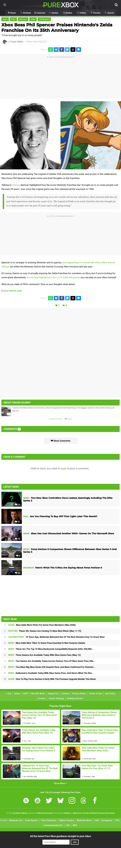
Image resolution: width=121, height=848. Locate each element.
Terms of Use (95, 693)
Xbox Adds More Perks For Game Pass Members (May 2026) (42, 625)
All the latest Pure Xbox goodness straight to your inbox (60, 836)
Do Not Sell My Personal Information (99, 813)
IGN (96, 820)
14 (17, 504)
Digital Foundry (66, 820)
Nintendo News (84, 820)
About (17, 693)
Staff (25, 693)
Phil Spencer (44, 19)
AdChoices (77, 813)
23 (17, 573)
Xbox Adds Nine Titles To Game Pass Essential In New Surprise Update (46, 643)
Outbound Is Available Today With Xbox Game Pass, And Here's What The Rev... (51, 673)
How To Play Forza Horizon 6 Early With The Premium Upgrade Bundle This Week (52, 679)
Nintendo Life (15, 820)
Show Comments (60, 441)
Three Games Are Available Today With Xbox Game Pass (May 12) (44, 655)
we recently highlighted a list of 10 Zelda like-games (53, 277)
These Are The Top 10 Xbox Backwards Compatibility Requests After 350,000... (51, 649)
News (5, 19)
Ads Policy (110, 693)
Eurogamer (106, 820)
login (63, 468)
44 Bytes (67, 813)
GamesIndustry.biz (53, 825)
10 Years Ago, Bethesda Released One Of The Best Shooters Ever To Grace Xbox (56, 637)
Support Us (53, 693)
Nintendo (23, 19)
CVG (68, 825)
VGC (117, 820)
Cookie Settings (56, 698)
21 (17, 521)
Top (8, 693)
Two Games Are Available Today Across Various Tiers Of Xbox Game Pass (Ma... (51, 661)
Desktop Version (75, 698)
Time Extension (48, 820)
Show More (60, 783)
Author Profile (55, 419)
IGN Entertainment (45, 813)
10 (17, 539)
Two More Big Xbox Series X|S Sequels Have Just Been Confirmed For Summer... (51, 667)
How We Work (38, 693)
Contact (65, 693)
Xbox (13, 19)
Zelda (33, 19)
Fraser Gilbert (16, 41)
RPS (75, 825)
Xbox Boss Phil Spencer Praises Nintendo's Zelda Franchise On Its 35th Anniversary (56, 27)
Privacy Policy (79, 693)
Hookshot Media (20, 813)
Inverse (16, 185)
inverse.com (15, 290)
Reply (68, 419)
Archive (42, 698)
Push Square (31, 820)
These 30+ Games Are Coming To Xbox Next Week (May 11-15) (44, 631)
